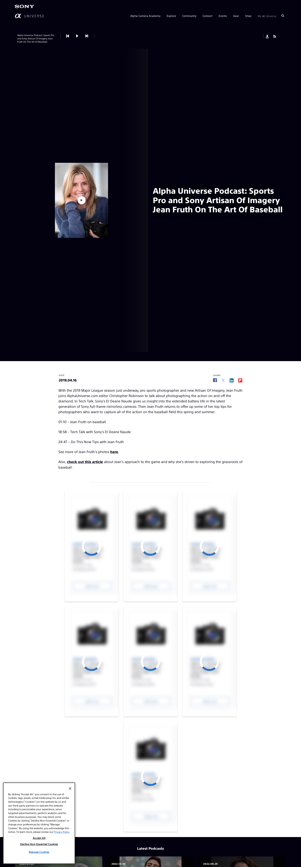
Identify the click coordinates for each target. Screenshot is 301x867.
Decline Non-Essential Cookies (39, 844)
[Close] (70, 788)
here (114, 451)
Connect (208, 15)
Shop (248, 15)
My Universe (267, 16)
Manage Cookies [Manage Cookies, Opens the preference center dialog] (39, 852)
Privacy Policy (61, 831)
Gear (236, 15)
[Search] (283, 16)
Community (189, 15)
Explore (171, 15)
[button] (77, 36)
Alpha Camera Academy (145, 15)
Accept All (39, 838)
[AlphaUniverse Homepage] (29, 16)
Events (223, 15)
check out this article (85, 461)
